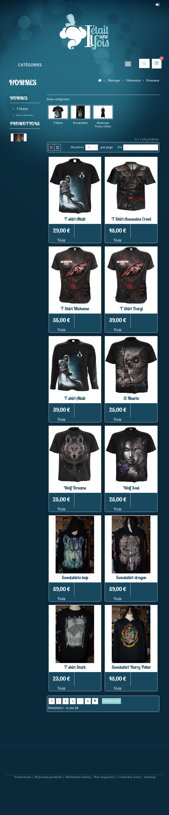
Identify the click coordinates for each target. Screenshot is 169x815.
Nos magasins (104, 802)
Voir (61, 240)
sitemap (150, 802)
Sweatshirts (24, 117)
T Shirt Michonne (75, 308)
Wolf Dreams (75, 488)
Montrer (77, 147)
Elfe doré (17, 174)
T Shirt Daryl (131, 308)
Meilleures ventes (78, 802)
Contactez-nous (129, 802)
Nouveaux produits (48, 802)
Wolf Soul (131, 488)
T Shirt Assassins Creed (131, 219)
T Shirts (22, 110)
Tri (119, 147)
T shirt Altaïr (75, 219)
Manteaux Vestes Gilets (22, 126)
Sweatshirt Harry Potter (131, 667)
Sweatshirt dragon (131, 577)
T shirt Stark (75, 667)
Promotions (25, 142)
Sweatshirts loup (75, 577)
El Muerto (131, 398)
